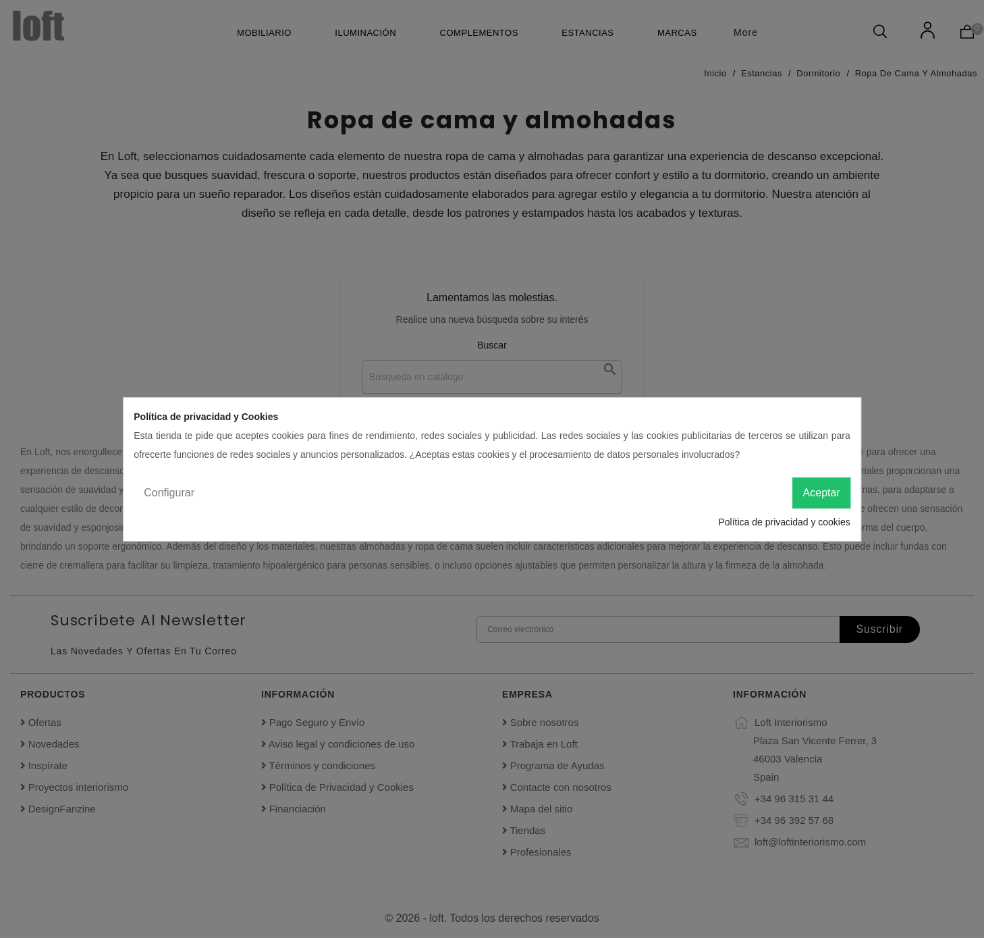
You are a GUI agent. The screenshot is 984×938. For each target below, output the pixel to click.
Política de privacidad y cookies (784, 522)
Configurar (169, 492)
